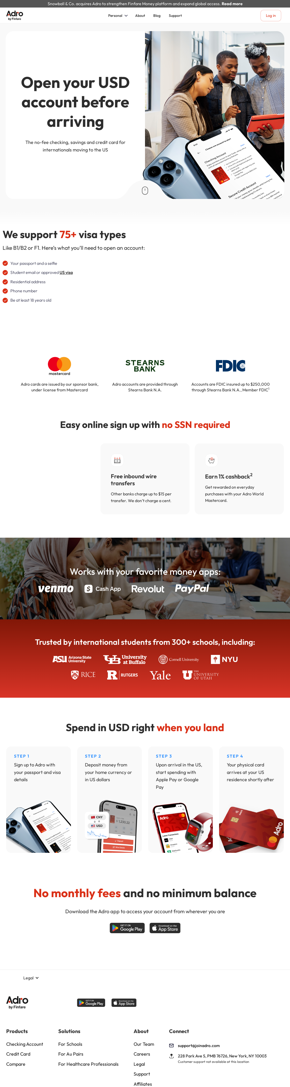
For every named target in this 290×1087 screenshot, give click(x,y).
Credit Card (18, 1054)
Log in (271, 15)
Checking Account (24, 1044)
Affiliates (143, 1084)
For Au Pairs (70, 1054)
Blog (157, 15)
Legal (139, 1064)
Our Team (144, 1044)
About (140, 15)
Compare (15, 1064)
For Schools (70, 1044)
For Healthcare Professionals (88, 1064)
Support (175, 15)
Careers (142, 1054)
